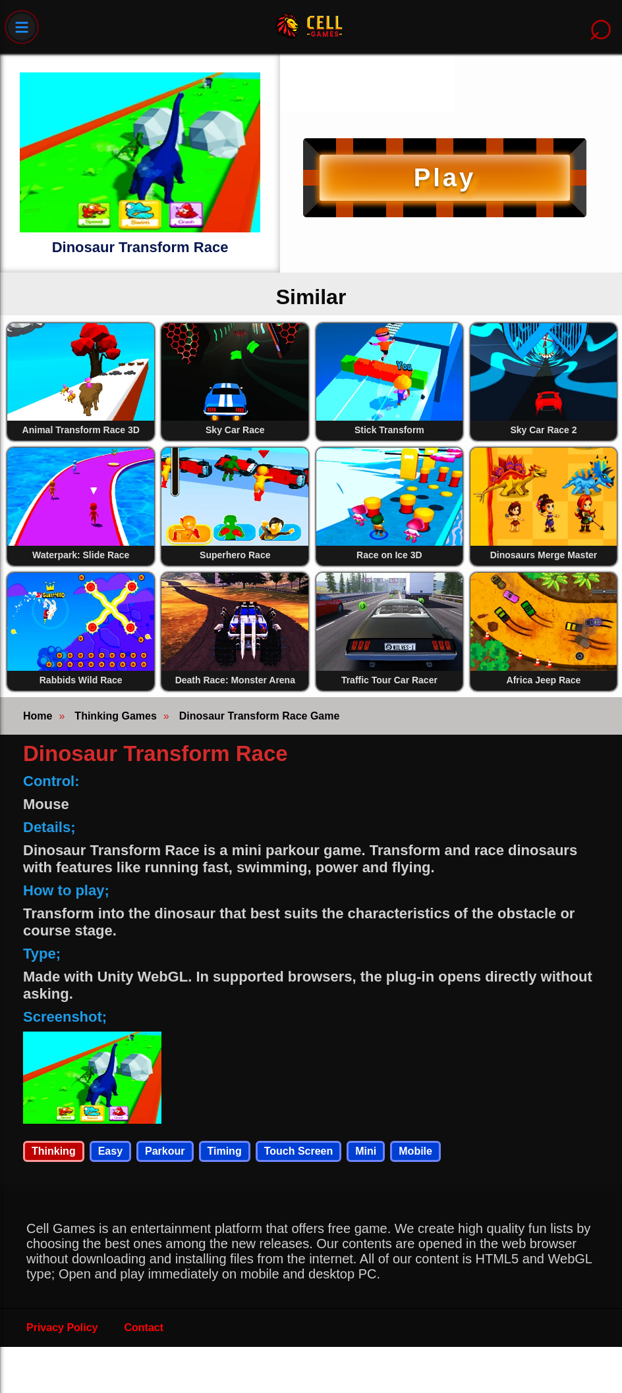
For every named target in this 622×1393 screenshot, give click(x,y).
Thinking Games (115, 716)
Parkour (164, 1151)
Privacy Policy (62, 1327)
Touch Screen (298, 1151)
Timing (225, 1151)
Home (37, 716)
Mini (365, 1151)
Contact (144, 1327)
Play (445, 177)
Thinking (54, 1151)
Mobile (415, 1151)
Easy (110, 1151)
